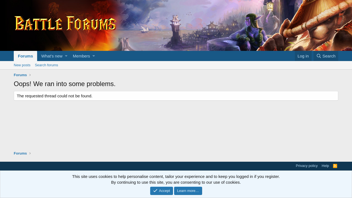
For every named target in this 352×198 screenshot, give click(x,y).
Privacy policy (307, 166)
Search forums (46, 65)
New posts (22, 65)
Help (325, 166)
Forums (25, 56)
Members (81, 56)
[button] (66, 56)
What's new (51, 56)
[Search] (326, 56)
